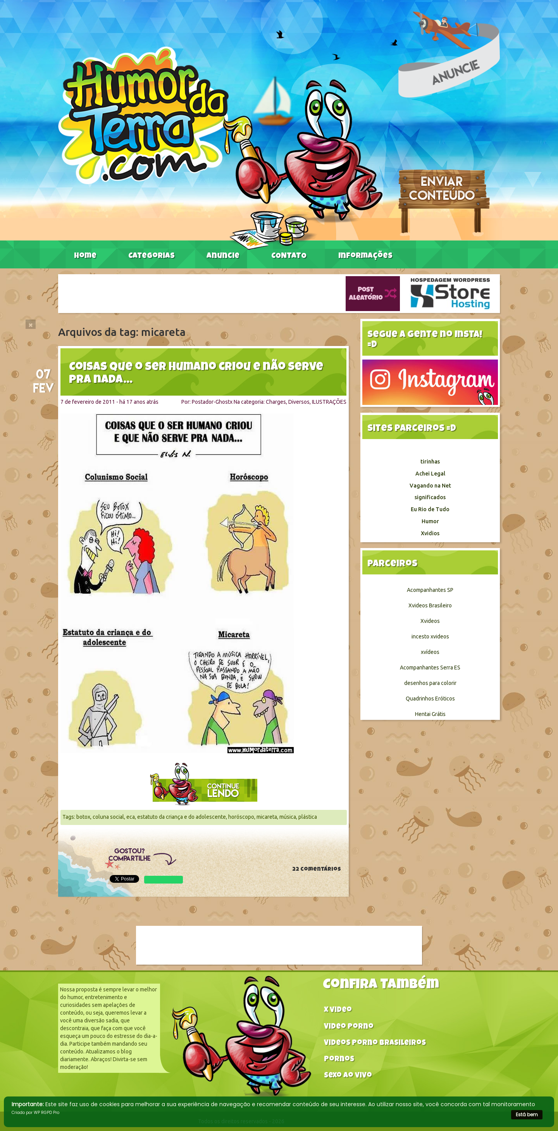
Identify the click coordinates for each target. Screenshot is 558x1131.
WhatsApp (163, 880)
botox (83, 817)
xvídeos (430, 652)
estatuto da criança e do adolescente (181, 817)
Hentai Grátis (430, 714)
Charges (276, 402)
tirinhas (430, 461)
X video (338, 1010)
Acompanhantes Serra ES (430, 667)
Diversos (299, 402)
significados (430, 497)
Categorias (151, 256)
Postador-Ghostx (212, 402)
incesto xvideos (430, 636)
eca (130, 817)
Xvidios (430, 533)
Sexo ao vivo (348, 1076)
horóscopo (241, 817)
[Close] (31, 324)
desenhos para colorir (430, 683)
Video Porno (349, 1027)
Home (85, 256)
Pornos (339, 1060)
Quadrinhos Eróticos (430, 698)
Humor (430, 521)
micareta (267, 817)
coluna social (108, 817)
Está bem (527, 1114)
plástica (307, 817)
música (287, 817)
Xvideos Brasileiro (430, 605)
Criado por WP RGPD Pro (35, 1112)
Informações (365, 256)
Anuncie (223, 256)
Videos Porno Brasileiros (375, 1043)
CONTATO (289, 256)
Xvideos (430, 621)
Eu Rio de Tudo (430, 509)
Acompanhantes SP (430, 590)
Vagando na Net (430, 485)
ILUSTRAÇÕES (329, 402)
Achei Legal (430, 473)
